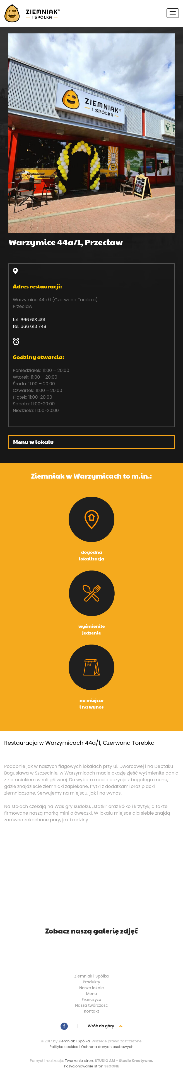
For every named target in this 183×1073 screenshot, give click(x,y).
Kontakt (91, 1011)
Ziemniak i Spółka (91, 976)
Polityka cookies (63, 1046)
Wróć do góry (105, 1026)
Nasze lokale (91, 988)
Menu (91, 993)
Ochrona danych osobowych (107, 1046)
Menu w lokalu (33, 442)
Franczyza (91, 999)
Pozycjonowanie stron (83, 1066)
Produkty (91, 982)
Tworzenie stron (79, 1060)
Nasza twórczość (91, 1005)
